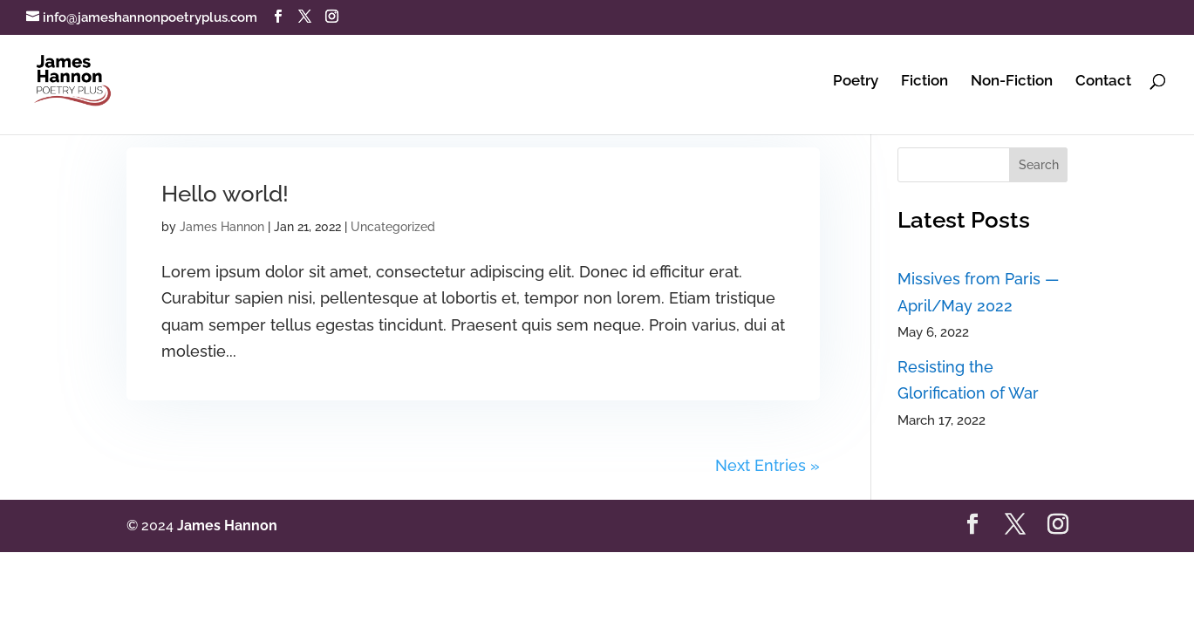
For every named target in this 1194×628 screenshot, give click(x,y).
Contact (1103, 81)
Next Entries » (767, 465)
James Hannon (222, 227)
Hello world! (225, 194)
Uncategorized (393, 227)
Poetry (855, 81)
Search (1039, 165)
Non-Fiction (1012, 81)
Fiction (924, 81)
